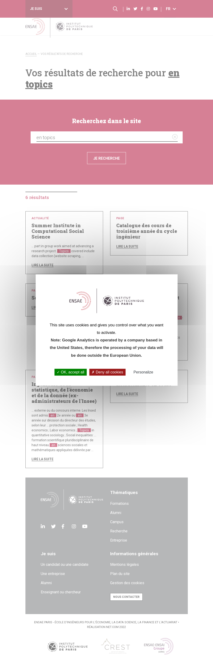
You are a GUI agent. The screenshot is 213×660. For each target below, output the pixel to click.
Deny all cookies (107, 372)
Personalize (143, 372)
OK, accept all (70, 372)
